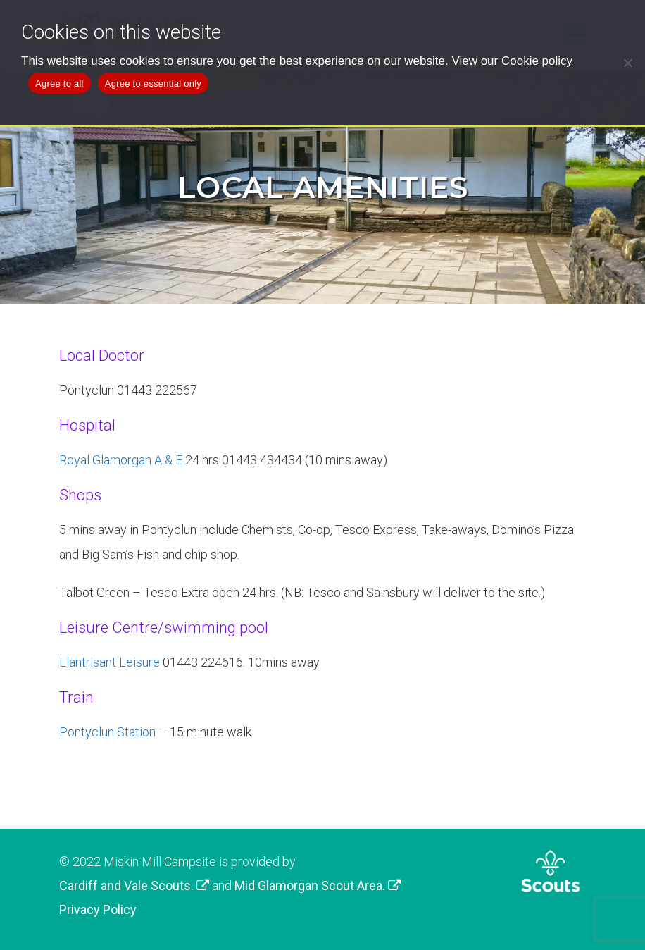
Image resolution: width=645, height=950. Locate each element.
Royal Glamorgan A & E (120, 459)
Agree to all (59, 83)
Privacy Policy (98, 909)
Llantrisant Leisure (109, 662)
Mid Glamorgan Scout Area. (317, 885)
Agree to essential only (153, 83)
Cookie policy (536, 61)
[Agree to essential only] (627, 63)
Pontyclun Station (107, 731)
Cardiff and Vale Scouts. (134, 885)
